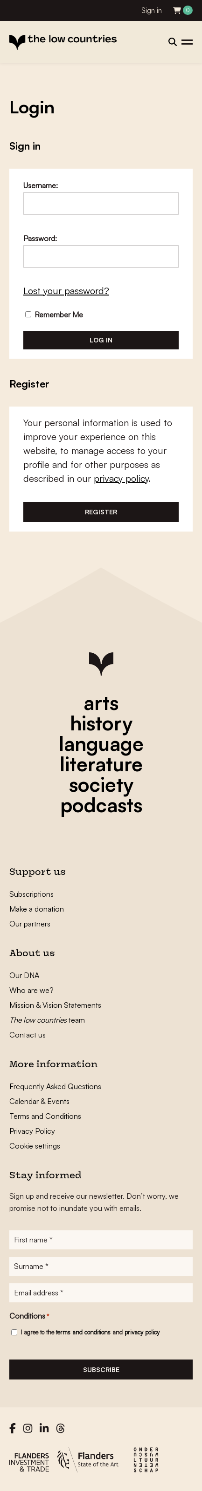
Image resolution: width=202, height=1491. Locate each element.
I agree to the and (90, 1332)
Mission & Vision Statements (55, 1005)
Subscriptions (31, 894)
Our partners (29, 923)
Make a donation (36, 908)
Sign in (151, 10)
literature (101, 764)
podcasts (101, 805)
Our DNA (24, 975)
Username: (40, 185)
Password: (40, 238)
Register (101, 512)
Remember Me (54, 314)
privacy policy (121, 478)
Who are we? (31, 990)
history (101, 723)
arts (101, 702)
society (101, 784)
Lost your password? (66, 290)
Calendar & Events (39, 1101)
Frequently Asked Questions (55, 1086)
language (101, 743)
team (47, 1020)
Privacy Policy (32, 1131)
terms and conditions (83, 1332)
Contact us (27, 1034)
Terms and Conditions (45, 1116)
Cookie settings (34, 1145)
